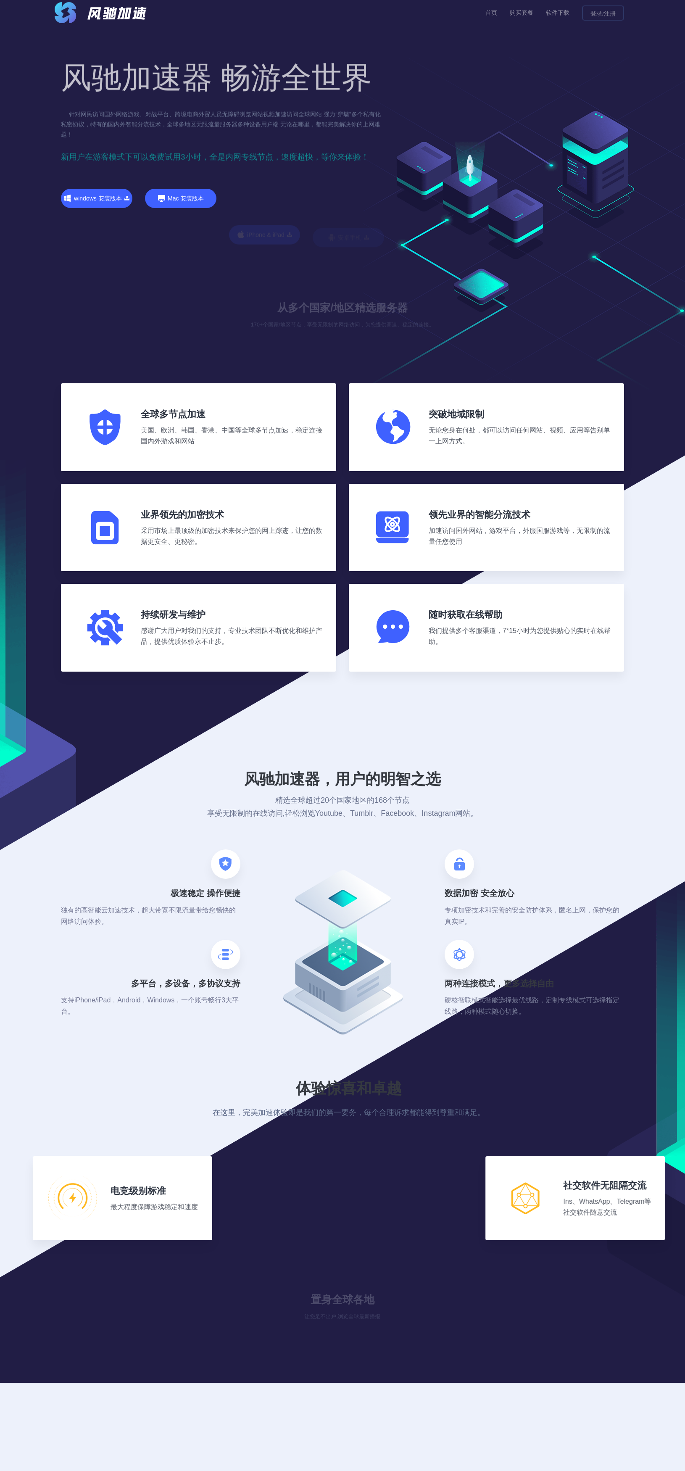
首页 (491, 12)
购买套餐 (521, 12)
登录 (596, 13)
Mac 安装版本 (180, 237)
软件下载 (557, 12)
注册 (610, 13)
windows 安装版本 (96, 198)
